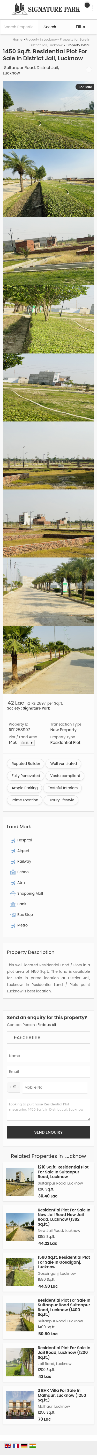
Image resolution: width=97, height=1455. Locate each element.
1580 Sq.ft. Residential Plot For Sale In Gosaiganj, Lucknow (64, 1262)
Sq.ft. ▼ (27, 743)
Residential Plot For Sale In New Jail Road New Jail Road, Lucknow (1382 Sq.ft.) (64, 1217)
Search (49, 27)
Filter (80, 26)
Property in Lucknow (41, 39)
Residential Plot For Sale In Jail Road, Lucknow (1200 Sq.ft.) (64, 1352)
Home (18, 39)
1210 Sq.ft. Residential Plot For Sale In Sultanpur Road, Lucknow (63, 1171)
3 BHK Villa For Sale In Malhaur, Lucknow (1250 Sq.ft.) (62, 1395)
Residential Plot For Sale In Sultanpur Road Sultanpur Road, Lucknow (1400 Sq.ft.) (64, 1307)
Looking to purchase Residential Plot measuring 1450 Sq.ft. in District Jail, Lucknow (48, 1110)
